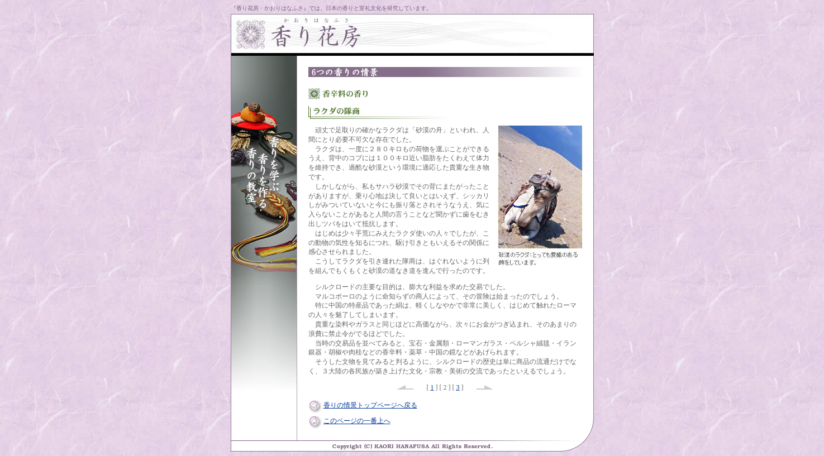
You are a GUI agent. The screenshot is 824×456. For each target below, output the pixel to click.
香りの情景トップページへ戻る (370, 405)
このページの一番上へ (356, 421)
